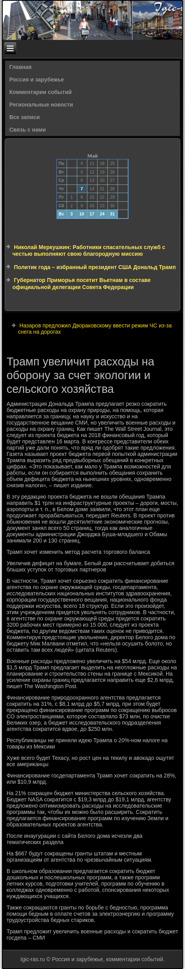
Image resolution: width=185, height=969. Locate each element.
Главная (20, 67)
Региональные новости (41, 104)
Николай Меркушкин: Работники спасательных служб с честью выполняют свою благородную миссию (89, 250)
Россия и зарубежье (36, 79)
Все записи (24, 117)
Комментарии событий (40, 92)
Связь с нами (27, 130)
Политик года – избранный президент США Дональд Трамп (95, 267)
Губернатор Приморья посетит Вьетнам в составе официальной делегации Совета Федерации (82, 283)
